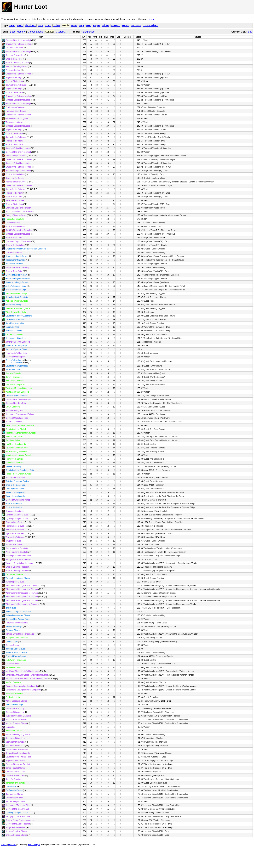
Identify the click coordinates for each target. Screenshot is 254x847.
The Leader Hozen (158, 297)
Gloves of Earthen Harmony (17, 267)
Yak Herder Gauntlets (15, 319)
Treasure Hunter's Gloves (17, 396)
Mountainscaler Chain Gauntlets (19, 455)
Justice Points (155, 515)
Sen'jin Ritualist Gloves (15, 768)
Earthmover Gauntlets (15, 574)
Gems (125, 25)
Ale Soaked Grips (13, 369)
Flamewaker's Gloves (15, 522)
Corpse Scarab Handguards (18, 753)
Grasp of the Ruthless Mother (18, 44)
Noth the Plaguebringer (170, 556)
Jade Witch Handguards (16, 660)
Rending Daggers (157, 293)
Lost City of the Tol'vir (153, 608)
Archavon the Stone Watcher (178, 563)
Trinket (105, 25)
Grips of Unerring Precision (17, 567)
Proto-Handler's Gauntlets (17, 548)
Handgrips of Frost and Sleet (18, 805)
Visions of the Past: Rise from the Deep (167, 492)
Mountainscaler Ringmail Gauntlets (21, 433)
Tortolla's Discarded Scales (17, 481)
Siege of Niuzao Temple (154, 286)
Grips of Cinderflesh (14, 81)
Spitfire (153, 444)
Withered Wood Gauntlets (17, 301)
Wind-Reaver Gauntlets (16, 312)
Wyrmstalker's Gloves (15, 530)
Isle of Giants (149, 107)
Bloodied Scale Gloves (15, 649)
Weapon (115, 25)
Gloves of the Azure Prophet (18, 764)
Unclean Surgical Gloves (16, 831)
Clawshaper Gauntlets (15, 772)
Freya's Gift (161, 500)
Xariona (157, 342)
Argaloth (178, 515)
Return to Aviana (157, 489)
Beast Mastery (18, 31)
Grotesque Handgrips (15, 511)
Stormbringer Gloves (14, 794)
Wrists (56, 25)
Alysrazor (157, 772)
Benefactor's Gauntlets (15, 477)
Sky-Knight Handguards (16, 489)
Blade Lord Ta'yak (167, 159)
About (4, 844)
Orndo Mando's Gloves (15, 107)
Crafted (147, 178)
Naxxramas (148, 418)
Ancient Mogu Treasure (174, 256)
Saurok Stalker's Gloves (16, 85)
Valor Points (154, 544)
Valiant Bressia (213, 600)
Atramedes (199, 518)
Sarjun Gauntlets (13, 407)
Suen (167, 77)
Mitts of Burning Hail (14, 410)
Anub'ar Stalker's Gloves (16, 719)
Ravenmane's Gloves (15, 200)
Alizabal (187, 530)
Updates (12, 844)
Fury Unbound (156, 366)
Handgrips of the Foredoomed (18, 556)
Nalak (160, 137)
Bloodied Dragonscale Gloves (18, 611)
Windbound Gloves (14, 731)
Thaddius (164, 477)
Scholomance (149, 275)
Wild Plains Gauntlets (15, 381)
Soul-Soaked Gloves (14, 48)
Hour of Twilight (150, 757)
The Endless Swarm (158, 334)
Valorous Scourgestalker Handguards (22, 686)
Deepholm (148, 342)
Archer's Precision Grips (16, 286)
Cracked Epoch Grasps (16, 656)
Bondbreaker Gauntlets (15, 783)
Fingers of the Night (14, 77)
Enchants (136, 25)
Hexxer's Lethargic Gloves (17, 256)
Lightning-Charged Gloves (17, 515)
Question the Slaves (158, 783)
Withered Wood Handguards (18, 308)
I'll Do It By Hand (157, 667)
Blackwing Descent (152, 518)
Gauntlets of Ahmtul (14, 667)
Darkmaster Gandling (169, 275)
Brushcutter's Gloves (14, 264)
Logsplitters (10, 727)
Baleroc (159, 526)
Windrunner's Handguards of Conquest (22, 585)
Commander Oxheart (177, 156)
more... (153, 19)
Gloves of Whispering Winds (18, 500)
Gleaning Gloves (13, 630)
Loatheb (163, 511)
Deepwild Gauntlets (14, 373)
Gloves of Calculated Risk (17, 418)
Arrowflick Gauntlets (14, 544)
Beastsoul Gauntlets (14, 693)
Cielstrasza (165, 820)
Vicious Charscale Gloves (17, 652)
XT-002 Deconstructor (165, 664)
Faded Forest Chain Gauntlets (19, 474)
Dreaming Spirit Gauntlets (17, 297)
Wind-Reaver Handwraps (16, 293)
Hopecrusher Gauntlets (15, 260)
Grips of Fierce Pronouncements (20, 820)
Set (250, 31)
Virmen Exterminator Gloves (18, 578)
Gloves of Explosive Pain (16, 275)
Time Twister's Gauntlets (16, 353)
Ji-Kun (167, 44)
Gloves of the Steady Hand (17, 809)
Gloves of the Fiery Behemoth (18, 399)
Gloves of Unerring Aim (15, 357)
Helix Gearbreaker (170, 790)
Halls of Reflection (151, 410)
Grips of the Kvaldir (14, 504)
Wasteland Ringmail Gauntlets (19, 388)
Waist (74, 25)
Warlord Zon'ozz (163, 530)
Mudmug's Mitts (12, 327)
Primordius (169, 100)
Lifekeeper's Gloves (14, 252)
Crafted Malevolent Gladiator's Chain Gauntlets (26, 249)
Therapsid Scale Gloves (16, 111)
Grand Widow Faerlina (170, 716)
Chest (48, 25)
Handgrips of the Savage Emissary (20, 414)
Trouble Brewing (157, 323)
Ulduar (146, 399)
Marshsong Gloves (14, 331)
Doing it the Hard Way (159, 396)
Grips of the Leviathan (15, 174)
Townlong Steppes (151, 156)
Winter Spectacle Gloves (16, 701)
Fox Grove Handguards (16, 444)
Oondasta (160, 107)
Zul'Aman (148, 760)
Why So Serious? (157, 377)
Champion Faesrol (168, 597)
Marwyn (167, 410)
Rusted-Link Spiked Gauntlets (18, 716)
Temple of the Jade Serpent (155, 260)
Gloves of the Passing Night (17, 619)
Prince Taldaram (163, 470)
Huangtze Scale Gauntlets (17, 638)
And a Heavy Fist (157, 459)
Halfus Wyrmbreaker (173, 548)
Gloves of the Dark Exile (16, 403)
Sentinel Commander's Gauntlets (20, 211)
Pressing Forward (157, 448)
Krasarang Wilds (151, 373)
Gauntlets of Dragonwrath (17, 366)
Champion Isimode (168, 593)
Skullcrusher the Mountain (161, 361)
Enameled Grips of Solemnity (18, 170)
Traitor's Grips (12, 641)
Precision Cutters (13, 70)
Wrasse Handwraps (14, 466)
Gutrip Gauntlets (13, 697)
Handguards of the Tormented (18, 559)
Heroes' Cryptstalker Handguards (20, 634)
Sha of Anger (164, 182)
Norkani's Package (165, 760)
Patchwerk (164, 418)
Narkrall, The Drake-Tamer (161, 369)
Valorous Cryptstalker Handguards (20, 563)
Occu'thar (179, 522)
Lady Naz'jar (170, 466)
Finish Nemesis (156, 481)
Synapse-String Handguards (18, 100)
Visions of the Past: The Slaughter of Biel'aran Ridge (172, 504)
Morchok (159, 738)
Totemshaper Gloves (14, 122)
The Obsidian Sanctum (153, 779)
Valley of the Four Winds (154, 327)
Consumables (150, 25)
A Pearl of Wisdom (158, 682)
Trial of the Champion (153, 403)
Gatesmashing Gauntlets (16, 451)
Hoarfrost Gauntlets (14, 422)
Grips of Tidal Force (14, 59)
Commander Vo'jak (177, 286)
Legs (81, 25)
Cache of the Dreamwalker (176, 719)
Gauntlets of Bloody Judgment (19, 316)
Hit (82, 31)
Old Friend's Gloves (14, 790)
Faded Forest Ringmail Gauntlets (20, 425)
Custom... (61, 31)
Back (40, 25)
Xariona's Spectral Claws (16, 349)
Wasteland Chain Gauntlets (17, 392)
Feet (88, 25)
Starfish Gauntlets (13, 682)
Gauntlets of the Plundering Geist (20, 470)
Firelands (147, 526)
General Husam (173, 608)
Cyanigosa (160, 414)
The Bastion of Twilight (153, 548)
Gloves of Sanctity (13, 305)
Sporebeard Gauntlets (15, 738)
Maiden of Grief (162, 813)
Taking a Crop (156, 381)
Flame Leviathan (163, 399)
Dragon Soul (149, 530)
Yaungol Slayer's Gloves (16, 156)
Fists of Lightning (13, 223)
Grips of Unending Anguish (17, 63)
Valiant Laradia (213, 589)
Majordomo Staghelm (162, 567)
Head (12, 25)
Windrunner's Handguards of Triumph (22, 589)
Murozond (154, 353)
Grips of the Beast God (15, 485)
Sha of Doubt (178, 260)
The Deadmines (150, 790)
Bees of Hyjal (34, 844)
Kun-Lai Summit (150, 182)
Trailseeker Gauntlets (15, 219)
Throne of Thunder (152, 44)
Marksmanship (35, 31)
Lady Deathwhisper (173, 805)
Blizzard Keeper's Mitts (15, 801)
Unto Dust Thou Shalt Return (162, 305)
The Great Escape (157, 429)
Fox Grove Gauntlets (14, 459)
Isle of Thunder (150, 137)
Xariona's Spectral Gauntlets (18, 342)
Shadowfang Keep (151, 641)
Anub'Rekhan (166, 753)
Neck (20, 25)
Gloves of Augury (13, 645)
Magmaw (169, 518)
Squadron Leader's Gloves (17, 448)
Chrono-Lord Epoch (164, 656)
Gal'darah (160, 485)
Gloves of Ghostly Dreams (17, 749)
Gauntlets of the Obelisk (16, 429)
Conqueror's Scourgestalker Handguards (23, 690)
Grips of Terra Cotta (14, 197)
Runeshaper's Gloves (15, 582)
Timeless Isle (149, 51)
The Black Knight (174, 403)
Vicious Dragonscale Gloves (18, 615)
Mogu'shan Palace (151, 256)
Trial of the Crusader (152, 764)
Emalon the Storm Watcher (177, 686)
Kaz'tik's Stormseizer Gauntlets (19, 159)
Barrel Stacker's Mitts (15, 323)
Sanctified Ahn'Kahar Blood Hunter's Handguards (27, 675)
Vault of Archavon (151, 563)
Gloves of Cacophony (15, 708)
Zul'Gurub (148, 559)
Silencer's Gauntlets (14, 436)
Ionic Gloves (11, 608)
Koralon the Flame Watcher (177, 585)
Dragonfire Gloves (13, 541)
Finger (96, 25)
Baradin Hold (167, 515)
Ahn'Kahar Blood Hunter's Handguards (22, 671)
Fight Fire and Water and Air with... (164, 436)
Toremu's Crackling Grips (16, 345)
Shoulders (30, 25)
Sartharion (174, 779)
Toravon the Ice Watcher (176, 671)
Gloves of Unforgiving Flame (18, 734)
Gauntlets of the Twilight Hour (18, 757)
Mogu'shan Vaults (151, 170)
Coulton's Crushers (14, 360)
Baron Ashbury (170, 641)
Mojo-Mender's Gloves (15, 760)
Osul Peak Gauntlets (14, 334)
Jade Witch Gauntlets (15, 463)
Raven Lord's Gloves (14, 178)
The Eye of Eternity (152, 701)
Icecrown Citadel (151, 719)
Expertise (89, 31)
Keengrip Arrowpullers (15, 55)
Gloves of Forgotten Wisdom (18, 278)
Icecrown (194, 589)
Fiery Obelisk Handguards (17, 623)
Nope (152, 301)
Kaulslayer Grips (13, 440)
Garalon (164, 245)
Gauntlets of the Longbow (17, 118)
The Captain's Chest (173, 422)
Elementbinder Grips (14, 705)
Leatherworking (158, 178)
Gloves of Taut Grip (14, 664)
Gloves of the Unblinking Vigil (18, 40)
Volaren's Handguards (15, 492)
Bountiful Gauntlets (14, 779)
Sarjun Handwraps (14, 377)
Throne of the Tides (152, 466)
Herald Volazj (161, 623)
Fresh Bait (154, 697)
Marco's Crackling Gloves (17, 66)
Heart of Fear (149, 159)
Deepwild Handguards (15, 384)
